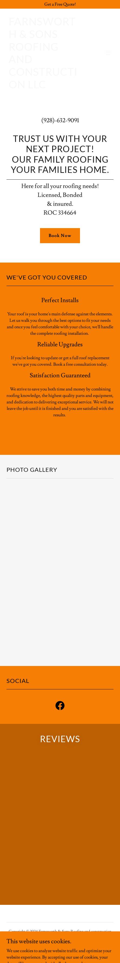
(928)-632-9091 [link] (60, 120)
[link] (44, 87)
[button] (108, 52)
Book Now (60, 235)
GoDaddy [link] (56, 949)
